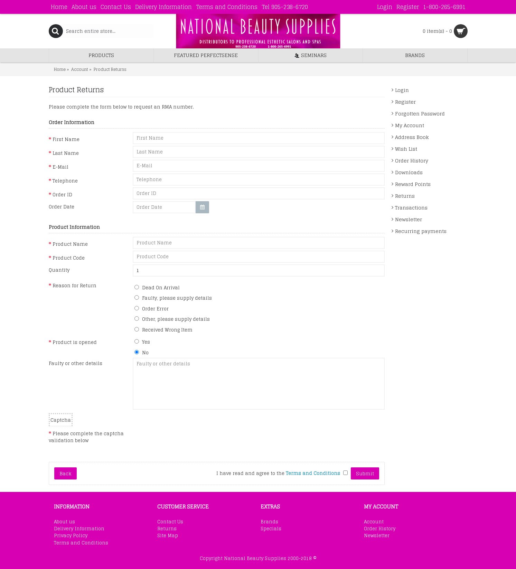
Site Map (167, 536)
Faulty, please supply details (173, 298)
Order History (411, 160)
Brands (269, 522)
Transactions (411, 207)
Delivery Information (79, 529)
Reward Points (413, 184)
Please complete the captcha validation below (86, 437)
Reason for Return (74, 285)
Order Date (61, 207)
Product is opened (75, 342)
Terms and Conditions (81, 543)
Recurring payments (421, 231)
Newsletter (408, 219)
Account (374, 522)
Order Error (151, 309)
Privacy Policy (70, 536)
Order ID (62, 194)
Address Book (412, 137)
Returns (405, 196)
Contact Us (170, 522)
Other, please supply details (172, 319)
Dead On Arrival (157, 287)
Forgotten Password (420, 113)
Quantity (59, 270)
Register (405, 101)
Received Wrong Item (163, 330)
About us (64, 522)
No (141, 352)
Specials (271, 529)
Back (65, 473)
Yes (142, 342)
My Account (409, 125)
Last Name (66, 153)
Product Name (70, 244)
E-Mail (60, 167)
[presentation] (185, 439)
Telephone (65, 181)
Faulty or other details (75, 363)
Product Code (69, 258)
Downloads (409, 172)
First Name (66, 139)
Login (402, 90)
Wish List (406, 148)
